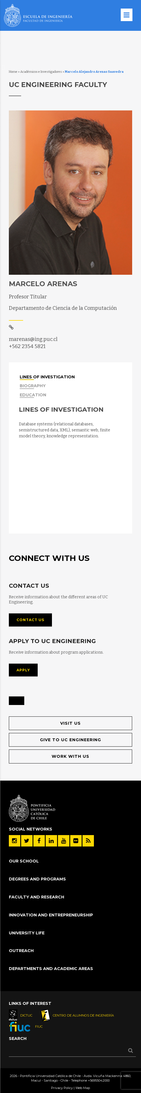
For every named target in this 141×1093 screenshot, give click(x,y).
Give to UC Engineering (70, 739)
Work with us (70, 756)
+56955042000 (99, 1080)
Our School (24, 861)
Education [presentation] (33, 395)
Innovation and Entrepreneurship (51, 915)
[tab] (71, 376)
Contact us (30, 620)
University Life (27, 933)
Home (13, 72)
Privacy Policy (62, 1088)
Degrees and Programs (37, 879)
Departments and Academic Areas (51, 968)
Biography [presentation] (33, 386)
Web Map (82, 1088)
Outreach (21, 950)
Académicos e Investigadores (41, 72)
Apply (23, 670)
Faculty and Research (36, 897)
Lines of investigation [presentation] (47, 377)
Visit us (70, 723)
